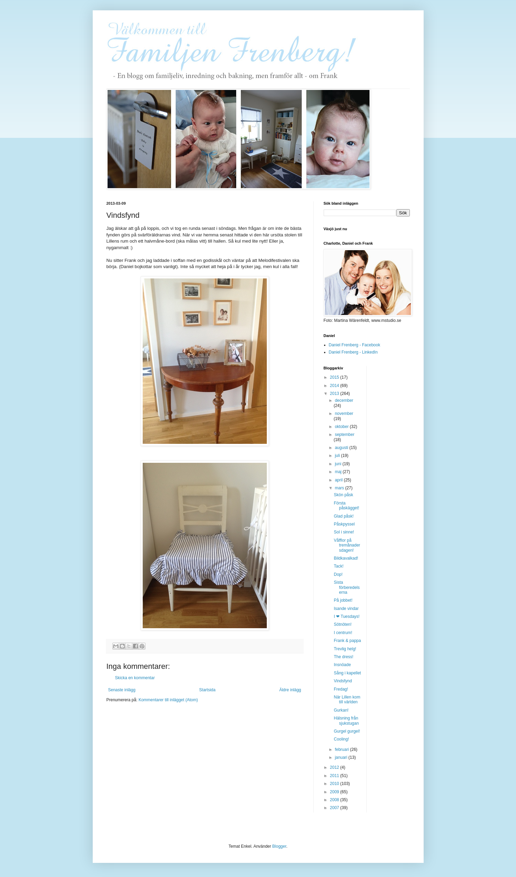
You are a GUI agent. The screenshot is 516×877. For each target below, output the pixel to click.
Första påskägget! (346, 505)
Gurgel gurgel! (347, 731)
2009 (335, 791)
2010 (335, 783)
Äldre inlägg (290, 689)
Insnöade (342, 664)
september (344, 434)
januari (341, 757)
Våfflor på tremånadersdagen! (347, 545)
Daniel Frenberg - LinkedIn (353, 352)
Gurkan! (341, 710)
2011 (335, 775)
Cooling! (341, 739)
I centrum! (343, 632)
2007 (335, 807)
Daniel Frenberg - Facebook (354, 345)
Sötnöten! (342, 624)
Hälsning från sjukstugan (346, 720)
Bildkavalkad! (346, 558)
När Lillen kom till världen (347, 699)
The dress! (343, 656)
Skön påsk (343, 494)
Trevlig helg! (345, 648)
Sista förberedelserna (347, 587)
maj (339, 471)
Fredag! (341, 689)
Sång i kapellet (347, 673)
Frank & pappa (347, 640)
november (344, 413)
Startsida (207, 689)
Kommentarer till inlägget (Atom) (168, 699)
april (339, 480)
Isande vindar (346, 608)
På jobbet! (343, 600)
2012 (335, 767)
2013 (335, 393)
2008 (335, 799)
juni (338, 463)
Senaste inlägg (121, 689)
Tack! (338, 566)
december (344, 400)
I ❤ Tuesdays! (347, 616)
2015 (335, 377)
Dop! (338, 574)
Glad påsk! (343, 516)
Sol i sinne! (344, 532)
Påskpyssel (344, 524)
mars (340, 488)
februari (342, 749)
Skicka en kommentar (135, 677)
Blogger (279, 846)
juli (338, 455)
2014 (335, 385)
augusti (342, 447)
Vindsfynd (343, 681)
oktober (342, 426)
